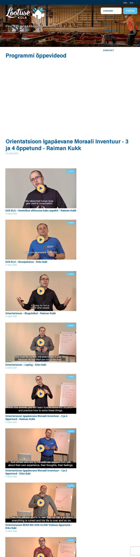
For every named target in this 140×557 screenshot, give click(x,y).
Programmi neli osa (47, 522)
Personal (68, 513)
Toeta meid (116, 543)
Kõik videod (18, 483)
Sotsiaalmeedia (119, 533)
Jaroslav (91, 517)
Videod (43, 533)
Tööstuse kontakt (120, 523)
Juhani (90, 520)
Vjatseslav (92, 526)
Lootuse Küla (46, 513)
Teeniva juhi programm (45, 528)
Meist (106, 23)
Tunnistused (111, 30)
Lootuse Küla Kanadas (117, 538)
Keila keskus (70, 523)
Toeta (130, 10)
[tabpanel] (70, 26)
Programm (109, 17)
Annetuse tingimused (69, 531)
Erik (89, 513)
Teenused (109, 37)
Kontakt (108, 50)
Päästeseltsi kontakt (117, 528)
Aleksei (91, 523)
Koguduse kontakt (116, 518)
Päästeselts (111, 43)
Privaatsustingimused (75, 526)
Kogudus (68, 517)
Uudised (108, 10)
